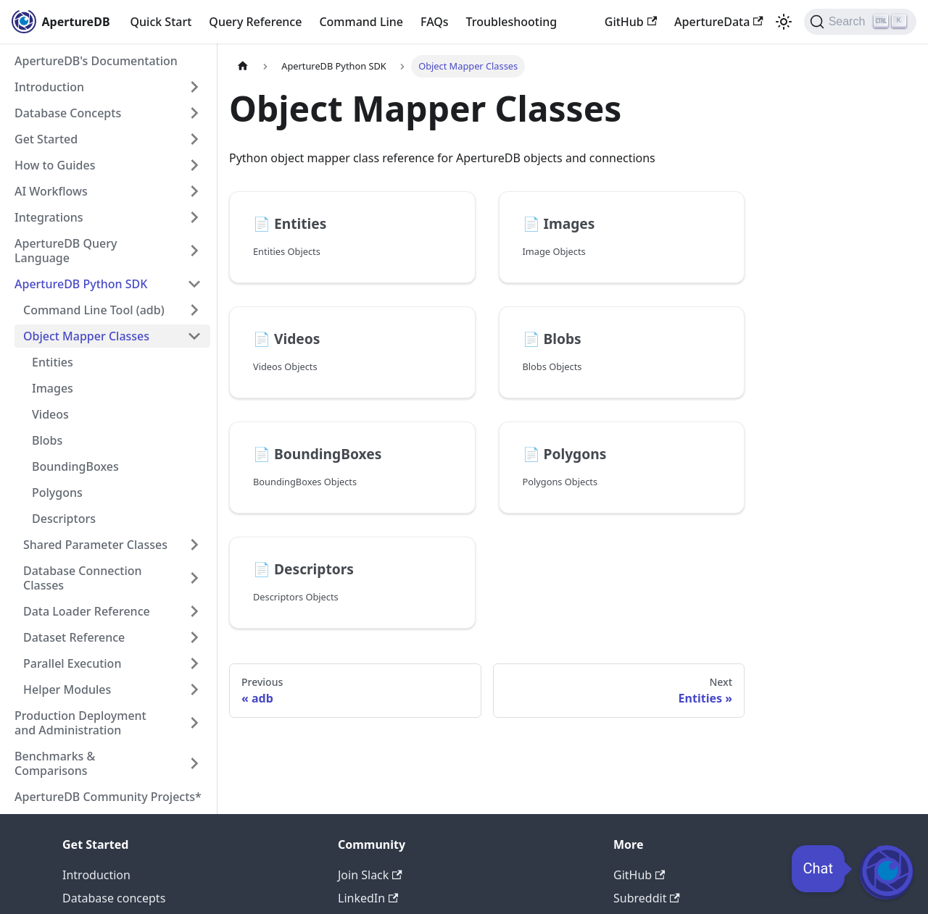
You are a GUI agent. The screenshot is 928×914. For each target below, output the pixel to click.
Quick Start (161, 22)
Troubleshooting (512, 22)
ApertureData (718, 22)
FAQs (434, 22)
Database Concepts (67, 113)
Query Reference (255, 22)
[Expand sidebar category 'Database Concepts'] (194, 113)
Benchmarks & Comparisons (54, 763)
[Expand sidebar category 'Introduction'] (194, 86)
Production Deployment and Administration (80, 723)
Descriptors (64, 519)
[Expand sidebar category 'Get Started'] (194, 139)
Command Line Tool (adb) (94, 310)
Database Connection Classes (82, 578)
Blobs (47, 440)
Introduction (49, 87)
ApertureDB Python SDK (80, 284)
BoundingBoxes (75, 466)
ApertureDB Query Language (65, 250)
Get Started (46, 139)
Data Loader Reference (86, 611)
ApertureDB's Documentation (96, 61)
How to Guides (54, 165)
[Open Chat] (886, 872)
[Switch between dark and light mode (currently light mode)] (783, 21)
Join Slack (370, 875)
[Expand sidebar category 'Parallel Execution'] (194, 663)
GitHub (631, 22)
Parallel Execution (72, 663)
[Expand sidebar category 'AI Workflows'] (194, 191)
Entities (52, 362)
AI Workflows (51, 191)
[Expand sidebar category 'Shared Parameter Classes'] (194, 544)
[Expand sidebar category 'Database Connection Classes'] (194, 578)
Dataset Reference (74, 637)
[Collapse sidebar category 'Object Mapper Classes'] (194, 336)
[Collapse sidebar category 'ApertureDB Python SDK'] (194, 283)
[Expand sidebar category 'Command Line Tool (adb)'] (194, 310)
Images (52, 388)
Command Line (361, 22)
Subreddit (646, 898)
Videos (50, 414)
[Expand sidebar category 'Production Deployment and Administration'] (194, 723)
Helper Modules (67, 689)
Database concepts (113, 898)
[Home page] (243, 66)
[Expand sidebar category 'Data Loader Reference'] (194, 611)
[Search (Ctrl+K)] (860, 22)
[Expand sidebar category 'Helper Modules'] (194, 689)
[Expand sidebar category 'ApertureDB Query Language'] (194, 250)
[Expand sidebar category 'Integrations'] (194, 217)
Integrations (48, 217)
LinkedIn (368, 898)
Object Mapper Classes (86, 336)
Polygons (57, 492)
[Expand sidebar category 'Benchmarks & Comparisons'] (194, 763)
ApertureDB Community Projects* (108, 797)
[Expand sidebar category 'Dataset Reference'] (194, 637)
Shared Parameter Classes (95, 545)
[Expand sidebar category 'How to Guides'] (194, 165)
